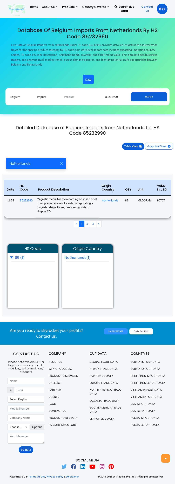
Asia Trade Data (101, 376)
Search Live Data (124, 9)
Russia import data (145, 418)
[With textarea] (26, 438)
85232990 (26, 200)
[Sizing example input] (26, 381)
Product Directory (63, 418)
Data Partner (141, 331)
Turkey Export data (145, 369)
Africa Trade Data (103, 369)
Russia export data (145, 425)
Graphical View (159, 146)
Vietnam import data (146, 390)
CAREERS (54, 383)
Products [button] (68, 7)
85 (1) (19, 257)
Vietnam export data (146, 397)
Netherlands (110, 200)
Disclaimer (72, 476)
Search (149, 96)
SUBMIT (26, 450)
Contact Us (147, 9)
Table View (133, 146)
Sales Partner (115, 331)
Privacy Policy (54, 476)
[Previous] (76, 224)
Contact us (57, 411)
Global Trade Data (104, 362)
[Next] (99, 224)
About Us (55, 362)
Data (88, 79)
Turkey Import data (145, 362)
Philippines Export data (148, 383)
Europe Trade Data (104, 383)
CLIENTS (54, 397)
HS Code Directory (62, 425)
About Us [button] (48, 7)
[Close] (61, 163)
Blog (162, 9)
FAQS (52, 404)
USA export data (143, 411)
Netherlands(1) (78, 257)
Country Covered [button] (94, 7)
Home (34, 7)
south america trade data (105, 410)
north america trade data (105, 392)
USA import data (143, 404)
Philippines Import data (148, 376)
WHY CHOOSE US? (60, 369)
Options (37, 427)
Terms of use (36, 476)
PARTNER (55, 390)
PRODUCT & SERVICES (63, 376)
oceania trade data (104, 401)
